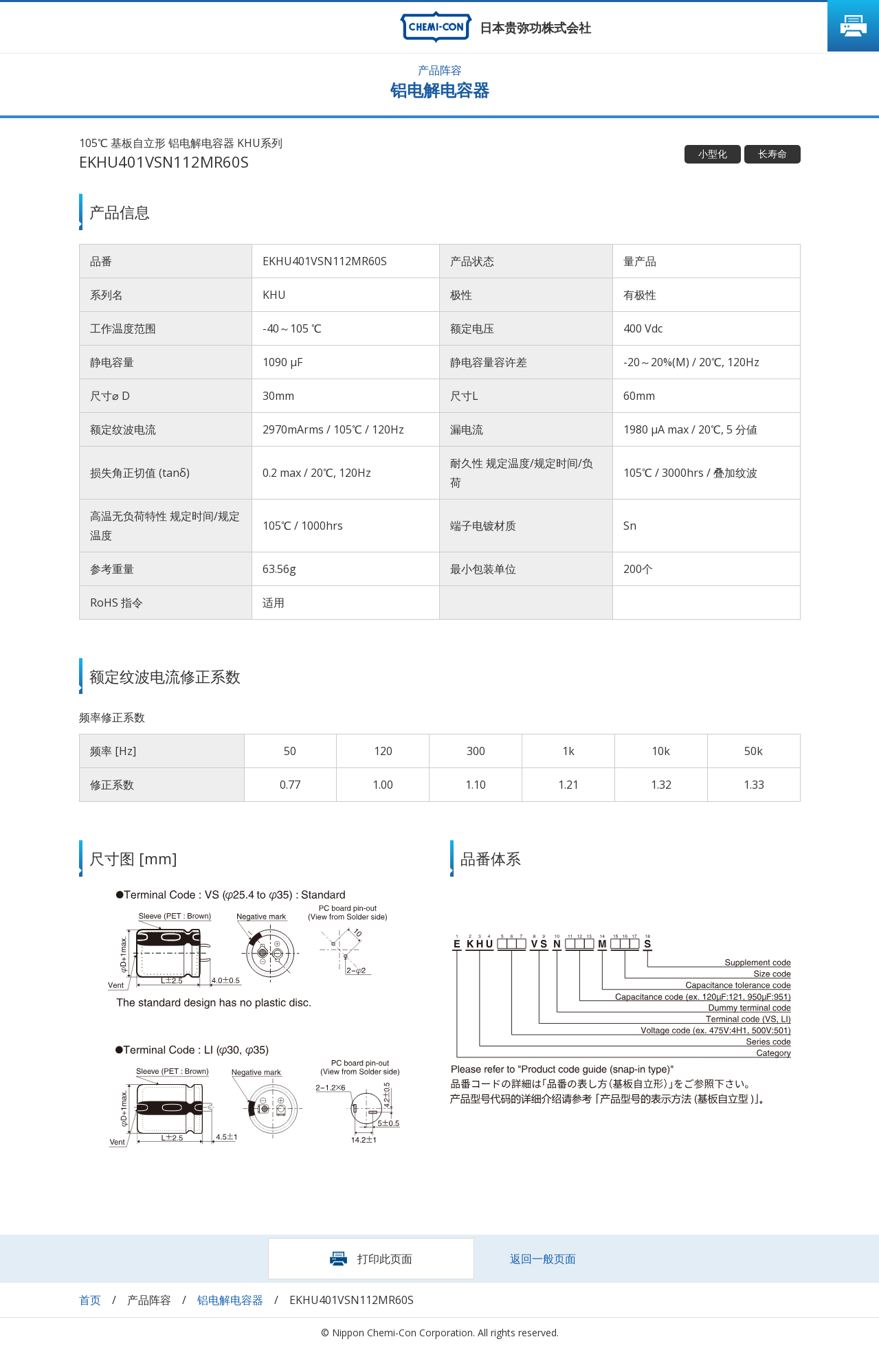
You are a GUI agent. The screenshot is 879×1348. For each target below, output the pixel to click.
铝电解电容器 (230, 1299)
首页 (90, 1299)
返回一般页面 (543, 1258)
